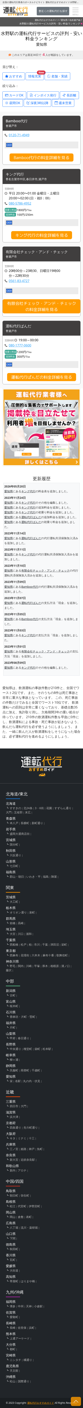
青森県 (11, 818)
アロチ (22, 1170)
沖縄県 (11, 1376)
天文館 (14, 1370)
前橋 (12, 923)
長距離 (69, 95)
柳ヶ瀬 (14, 1059)
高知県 (11, 1276)
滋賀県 (11, 1112)
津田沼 (54, 944)
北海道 (11, 803)
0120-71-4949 (19, 135)
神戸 (31, 1149)
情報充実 (36, 75)
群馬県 (11, 918)
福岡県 (11, 1301)
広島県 (11, 1223)
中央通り (15, 1049)
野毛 (12, 966)
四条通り (15, 1127)
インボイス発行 (43, 95)
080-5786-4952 (20, 203)
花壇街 (25, 955)
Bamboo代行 (17, 121)
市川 (37, 944)
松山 (12, 1381)
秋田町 (14, 1249)
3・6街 (39, 808)
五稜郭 (18, 812)
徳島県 (11, 1244)
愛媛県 (11, 1266)
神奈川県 (12, 961)
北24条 (28, 808)
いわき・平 (33, 876)
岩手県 (11, 829)
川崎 (29, 966)
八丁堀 (14, 1227)
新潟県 (11, 990)
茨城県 (11, 897)
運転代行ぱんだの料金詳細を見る (41, 377)
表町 (29, 1217)
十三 (31, 1138)
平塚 (37, 966)
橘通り (28, 1360)
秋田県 (11, 850)
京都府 (11, 1123)
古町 (12, 995)
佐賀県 (11, 1312)
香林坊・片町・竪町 (22, 1017)
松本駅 (47, 1049)
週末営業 (63, 103)
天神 (29, 1306)
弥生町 (25, 1195)
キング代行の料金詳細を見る (41, 235)
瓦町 (12, 1260)
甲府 (12, 1038)
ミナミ (22, 1138)
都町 (12, 1349)
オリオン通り (18, 912)
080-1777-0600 (20, 345)
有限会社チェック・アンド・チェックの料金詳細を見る (41, 306)
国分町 (14, 844)
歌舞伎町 (62, 955)
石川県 (11, 1012)
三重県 (11, 1101)
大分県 (11, 1344)
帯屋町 (14, 1281)
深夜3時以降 (37, 103)
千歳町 (36, 1070)
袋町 (37, 1049)
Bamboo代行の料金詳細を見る (41, 157)
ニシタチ (15, 1360)
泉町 (32, 912)
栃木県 (11, 908)
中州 (21, 1306)
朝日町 (14, 1195)
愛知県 (64, 19)
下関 (12, 1238)
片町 (12, 1027)
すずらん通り (62, 808)
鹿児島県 (12, 1366)
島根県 (11, 1201)
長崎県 (11, 1323)
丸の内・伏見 (31, 1081)
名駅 (18, 1081)
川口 (21, 934)
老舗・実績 (57, 76)
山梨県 (11, 1033)
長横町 (25, 823)
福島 (46, 876)
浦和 (29, 934)
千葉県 (11, 940)
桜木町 (14, 1006)
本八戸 (14, 823)
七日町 (14, 866)
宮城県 (11, 840)
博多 (12, 1306)
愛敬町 (14, 1317)
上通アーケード (20, 1338)
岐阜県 (11, 1055)
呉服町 (14, 1070)
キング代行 (15, 174)
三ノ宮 (14, 1149)
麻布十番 (48, 955)
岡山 (12, 1217)
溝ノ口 (65, 966)
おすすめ (13, 76)
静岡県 (11, 1065)
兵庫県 (11, 1144)
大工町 (14, 902)
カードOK (14, 95)
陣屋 (54, 876)
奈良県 (11, 1155)
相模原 (54, 966)
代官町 (22, 1206)
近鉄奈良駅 (28, 1160)
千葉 (45, 944)
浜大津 (14, 1117)
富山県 (11, 1001)
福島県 (11, 872)
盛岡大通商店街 (20, 834)
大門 (9, 812)
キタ (12, 1138)
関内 (21, 966)
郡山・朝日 (17, 876)
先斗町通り (31, 1127)
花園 (49, 808)
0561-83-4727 (19, 281)
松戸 (23, 944)
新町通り (37, 823)
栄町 (64, 944)
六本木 (36, 955)
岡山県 (11, 1212)
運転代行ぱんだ (18, 326)
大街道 (14, 1270)
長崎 (12, 1328)
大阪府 (11, 1133)
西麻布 (14, 955)
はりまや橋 (28, 1281)
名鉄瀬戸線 (74, 19)
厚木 (45, 966)
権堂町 (28, 1049)
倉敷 (21, 1217)
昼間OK (12, 103)
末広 (28, 812)
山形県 (11, 861)
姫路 (23, 1149)
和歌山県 (12, 1166)
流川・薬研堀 (29, 1227)
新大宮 (14, 1160)
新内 (12, 1170)
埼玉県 (11, 929)
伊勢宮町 (34, 1206)
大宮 (12, 934)
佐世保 (22, 1328)
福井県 (11, 1023)
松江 (12, 1206)
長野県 (11, 1044)
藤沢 (9, 970)
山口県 (11, 1233)
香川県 (11, 1255)
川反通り (15, 855)
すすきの (15, 808)
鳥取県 (11, 1191)
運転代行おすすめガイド (47, 19)
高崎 (21, 923)
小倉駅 (38, 1306)
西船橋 (14, 944)
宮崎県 (11, 1355)
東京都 (11, 950)
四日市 (14, 1106)
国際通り (23, 1381)
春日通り (23, 1038)
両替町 (25, 1070)
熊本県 (11, 1334)
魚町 (40, 1149)
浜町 (31, 1328)
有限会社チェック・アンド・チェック (37, 252)
